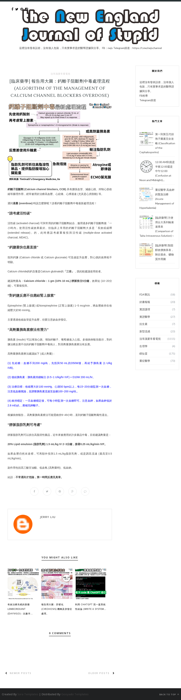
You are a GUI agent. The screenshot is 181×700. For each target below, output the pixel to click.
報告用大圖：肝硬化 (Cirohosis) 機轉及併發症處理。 (56, 609)
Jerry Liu (48, 517)
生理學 (143, 346)
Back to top (169, 694)
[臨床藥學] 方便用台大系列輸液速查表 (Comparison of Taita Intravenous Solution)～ (156, 226)
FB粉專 (143, 95)
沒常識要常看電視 (60, 74)
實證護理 (144, 309)
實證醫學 (144, 316)
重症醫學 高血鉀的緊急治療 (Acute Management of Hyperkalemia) (156, 198)
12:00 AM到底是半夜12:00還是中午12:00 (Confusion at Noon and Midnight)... (157, 171)
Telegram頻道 (147, 100)
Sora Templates (27, 694)
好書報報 (144, 301)
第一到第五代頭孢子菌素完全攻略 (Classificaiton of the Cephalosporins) (157, 143)
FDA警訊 (144, 294)
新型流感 (144, 331)
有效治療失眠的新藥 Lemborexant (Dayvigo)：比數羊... (20, 609)
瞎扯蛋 (143, 353)
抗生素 (143, 324)
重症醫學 (144, 360)
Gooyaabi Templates (75, 694)
